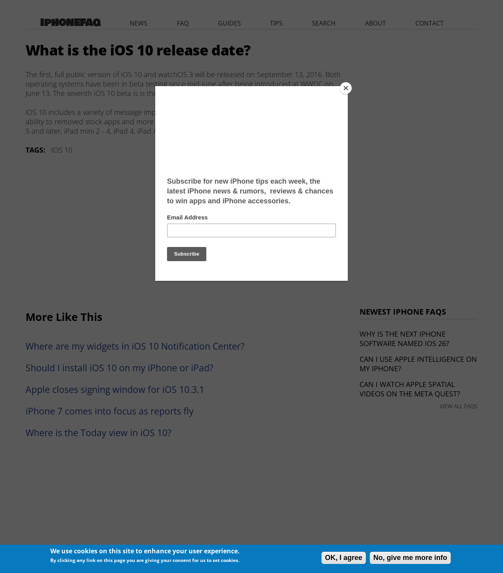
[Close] (346, 88)
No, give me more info (410, 558)
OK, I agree (343, 558)
